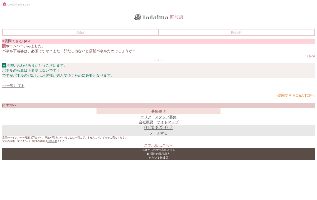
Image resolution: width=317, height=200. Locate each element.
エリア (145, 117)
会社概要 (146, 122)
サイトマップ (168, 122)
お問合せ (52, 141)
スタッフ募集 (166, 117)
